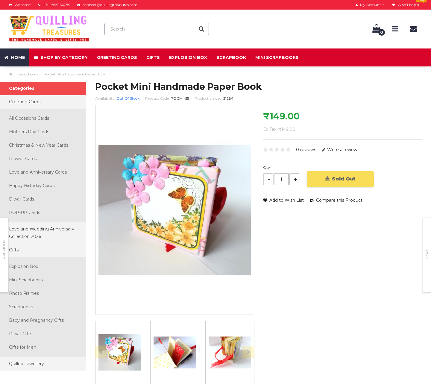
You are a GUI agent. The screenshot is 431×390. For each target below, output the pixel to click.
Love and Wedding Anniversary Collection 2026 (41, 232)
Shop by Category (61, 57)
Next (426, 254)
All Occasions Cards (29, 118)
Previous (4, 249)
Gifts (153, 57)
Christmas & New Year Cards (38, 145)
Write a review (339, 149)
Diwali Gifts (20, 333)
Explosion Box (188, 57)
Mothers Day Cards (29, 131)
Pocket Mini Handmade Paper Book (74, 74)
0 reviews (306, 149)
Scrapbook (231, 57)
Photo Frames (24, 293)
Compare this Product (335, 200)
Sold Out (340, 179)
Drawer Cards (23, 158)
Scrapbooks (28, 74)
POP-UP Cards (24, 212)
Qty (266, 167)
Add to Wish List (283, 200)
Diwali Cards (21, 199)
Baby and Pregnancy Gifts (36, 320)
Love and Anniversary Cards (38, 172)
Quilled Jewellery (26, 363)
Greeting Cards (117, 57)
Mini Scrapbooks (277, 57)
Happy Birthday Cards (31, 185)
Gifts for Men (22, 347)
